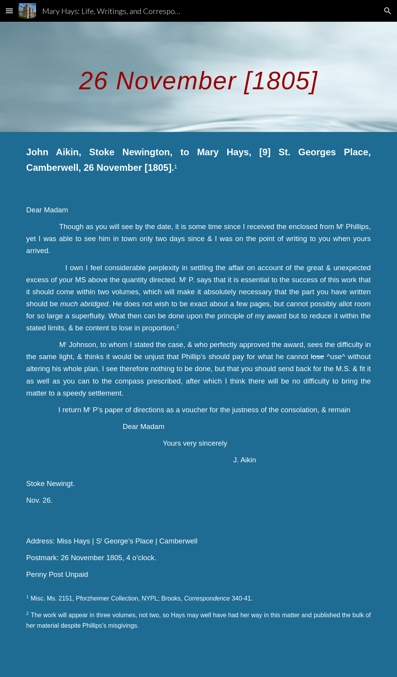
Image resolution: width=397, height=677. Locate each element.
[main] (198, 76)
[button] (9, 10)
